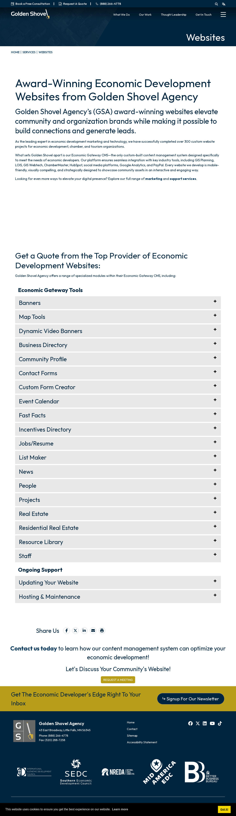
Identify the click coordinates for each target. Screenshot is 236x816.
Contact (132, 729)
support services (183, 179)
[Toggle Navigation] (223, 15)
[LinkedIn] (205, 723)
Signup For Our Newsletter (192, 698)
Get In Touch (203, 14)
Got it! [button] (224, 809)
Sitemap (132, 735)
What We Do (121, 14)
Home (131, 722)
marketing (153, 179)
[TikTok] (220, 723)
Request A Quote (73, 4)
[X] (198, 723)
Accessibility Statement (142, 742)
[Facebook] (191, 723)
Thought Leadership (173, 14)
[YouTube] (213, 723)
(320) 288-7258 (55, 740)
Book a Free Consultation (30, 4)
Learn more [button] (120, 809)
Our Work (145, 14)
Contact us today (33, 648)
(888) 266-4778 (58, 735)
